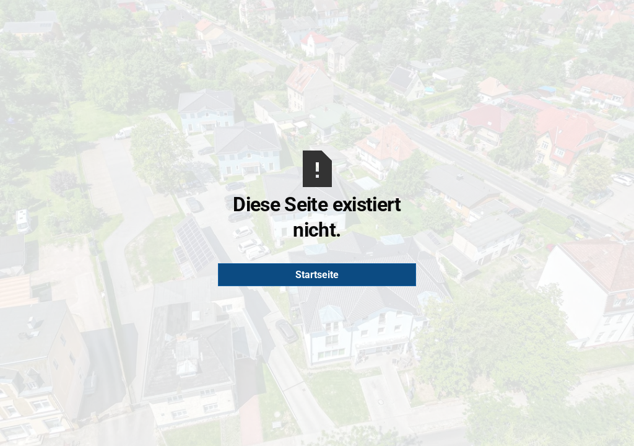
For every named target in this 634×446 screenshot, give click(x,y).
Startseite (317, 275)
